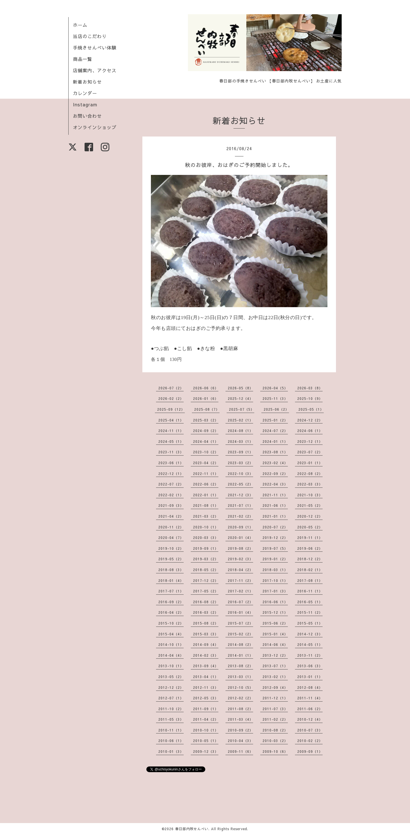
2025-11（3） (275, 398)
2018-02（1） (310, 569)
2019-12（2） (275, 537)
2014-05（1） (310, 644)
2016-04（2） (171, 612)
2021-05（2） (310, 505)
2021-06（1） (275, 505)
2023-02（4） (275, 462)
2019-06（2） (310, 548)
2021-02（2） (240, 516)
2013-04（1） (205, 676)
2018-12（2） (310, 559)
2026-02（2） (171, 398)
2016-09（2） (171, 602)
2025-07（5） (241, 409)
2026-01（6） (205, 398)
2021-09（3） (171, 505)
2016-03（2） (205, 612)
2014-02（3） (205, 655)
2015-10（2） (171, 623)
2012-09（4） (275, 687)
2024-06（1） (310, 430)
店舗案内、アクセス (94, 70)
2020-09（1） (240, 527)
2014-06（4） (275, 644)
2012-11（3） (205, 687)
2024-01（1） (275, 441)
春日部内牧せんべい (191, 828)
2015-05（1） (310, 623)
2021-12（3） (240, 495)
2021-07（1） (240, 505)
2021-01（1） (275, 516)
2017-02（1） (240, 591)
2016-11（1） (310, 591)
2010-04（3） (240, 740)
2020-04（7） (171, 537)
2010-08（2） (275, 730)
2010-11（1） (171, 730)
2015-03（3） (205, 634)
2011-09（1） (205, 708)
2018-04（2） (240, 569)
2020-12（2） (310, 516)
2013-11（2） (310, 655)
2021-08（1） (205, 505)
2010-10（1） (205, 730)
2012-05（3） (205, 698)
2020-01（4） (240, 537)
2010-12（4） (310, 719)
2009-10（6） (275, 751)
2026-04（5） (275, 388)
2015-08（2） (205, 623)
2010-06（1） (171, 740)
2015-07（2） (240, 623)
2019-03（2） (205, 559)
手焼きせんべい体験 (94, 47)
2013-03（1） (240, 676)
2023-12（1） (310, 441)
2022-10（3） (240, 473)
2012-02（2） (240, 698)
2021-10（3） (310, 495)
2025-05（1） (311, 409)
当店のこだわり (90, 36)
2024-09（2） (205, 430)
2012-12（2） (171, 687)
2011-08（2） (240, 708)
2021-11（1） (275, 495)
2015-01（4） (275, 634)
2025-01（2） (275, 420)
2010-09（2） (240, 730)
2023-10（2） (205, 452)
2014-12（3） (310, 634)
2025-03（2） (205, 420)
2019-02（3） (240, 559)
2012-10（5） (240, 687)
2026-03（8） (310, 388)
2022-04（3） (275, 484)
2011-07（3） (275, 708)
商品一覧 (82, 59)
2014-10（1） (171, 644)
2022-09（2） (275, 473)
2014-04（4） (171, 655)
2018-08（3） (171, 569)
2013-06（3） (310, 666)
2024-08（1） (240, 430)
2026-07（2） (171, 388)
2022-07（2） (171, 484)
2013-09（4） (205, 666)
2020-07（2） (275, 527)
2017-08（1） (310, 580)
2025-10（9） (310, 398)
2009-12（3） (205, 751)
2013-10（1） (171, 666)
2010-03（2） (275, 740)
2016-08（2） (205, 602)
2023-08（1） (275, 452)
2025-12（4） (240, 398)
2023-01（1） (310, 462)
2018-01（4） (171, 580)
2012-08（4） (310, 687)
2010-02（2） (310, 740)
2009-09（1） (310, 751)
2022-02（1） (171, 495)
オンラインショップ (94, 127)
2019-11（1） (310, 537)
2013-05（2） (171, 676)
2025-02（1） (240, 420)
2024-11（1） (171, 430)
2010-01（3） (171, 751)
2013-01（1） (310, 676)
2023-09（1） (240, 452)
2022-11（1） (205, 473)
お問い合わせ (87, 116)
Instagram (85, 104)
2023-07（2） (310, 452)
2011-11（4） (310, 698)
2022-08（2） (310, 473)
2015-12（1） (275, 612)
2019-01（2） (275, 559)
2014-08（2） (240, 644)
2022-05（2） (240, 484)
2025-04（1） (171, 420)
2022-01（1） (205, 495)
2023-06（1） (171, 462)
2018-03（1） (275, 569)
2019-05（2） (171, 559)
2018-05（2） (205, 569)
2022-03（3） (310, 484)
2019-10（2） (171, 548)
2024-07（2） (275, 430)
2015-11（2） (310, 612)
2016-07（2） (240, 602)
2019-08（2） (240, 548)
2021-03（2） (205, 516)
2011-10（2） (171, 708)
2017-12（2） (205, 580)
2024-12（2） (310, 420)
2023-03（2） (240, 462)
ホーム (80, 25)
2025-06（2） (276, 409)
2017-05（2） (205, 591)
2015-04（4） (171, 634)
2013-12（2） (275, 655)
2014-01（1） (240, 655)
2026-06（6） (205, 388)
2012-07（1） (171, 698)
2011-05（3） (171, 719)
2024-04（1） (205, 441)
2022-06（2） (205, 484)
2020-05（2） (310, 527)
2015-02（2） (240, 634)
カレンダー (85, 93)
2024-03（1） (240, 441)
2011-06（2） (310, 708)
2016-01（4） (240, 612)
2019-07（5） (275, 548)
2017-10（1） (275, 580)
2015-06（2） (275, 623)
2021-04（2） (171, 516)
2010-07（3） (310, 730)
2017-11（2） (240, 580)
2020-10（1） (205, 527)
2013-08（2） (240, 666)
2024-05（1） (171, 441)
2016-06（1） (275, 602)
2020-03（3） (205, 537)
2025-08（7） (207, 409)
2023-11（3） (171, 452)
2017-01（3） (275, 591)
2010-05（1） (205, 740)
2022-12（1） (171, 473)
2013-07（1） (275, 666)
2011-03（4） (240, 719)
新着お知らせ (87, 81)
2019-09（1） (205, 548)
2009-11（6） (240, 751)
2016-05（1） (310, 602)
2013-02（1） (275, 676)
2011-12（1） (275, 698)
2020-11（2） (171, 527)
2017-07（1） (171, 591)
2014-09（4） (205, 644)
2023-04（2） (205, 462)
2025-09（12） (171, 409)
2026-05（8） (240, 388)
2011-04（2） (205, 719)
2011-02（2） (275, 719)
